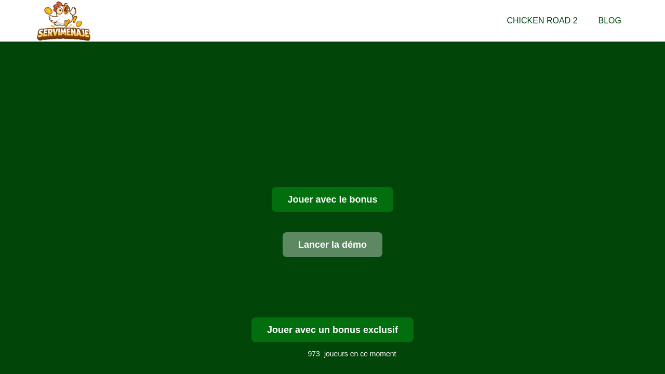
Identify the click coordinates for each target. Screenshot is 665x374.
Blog (609, 20)
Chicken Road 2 (542, 20)
